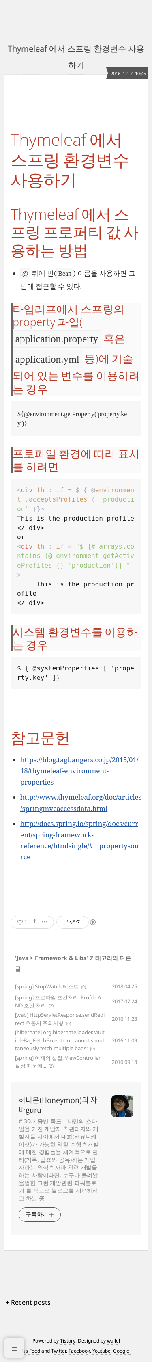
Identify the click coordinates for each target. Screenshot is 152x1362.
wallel (113, 1340)
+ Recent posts (28, 1302)
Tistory (67, 1340)
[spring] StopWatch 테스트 (47, 986)
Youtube (101, 1350)
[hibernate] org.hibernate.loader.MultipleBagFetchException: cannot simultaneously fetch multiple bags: (60, 1040)
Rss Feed (30, 1350)
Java (22, 958)
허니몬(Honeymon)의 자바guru (58, 1105)
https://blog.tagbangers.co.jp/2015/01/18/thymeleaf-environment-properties (79, 770)
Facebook (79, 1350)
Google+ (122, 1350)
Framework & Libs (60, 958)
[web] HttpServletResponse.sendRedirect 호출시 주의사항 (60, 1019)
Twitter (58, 1350)
